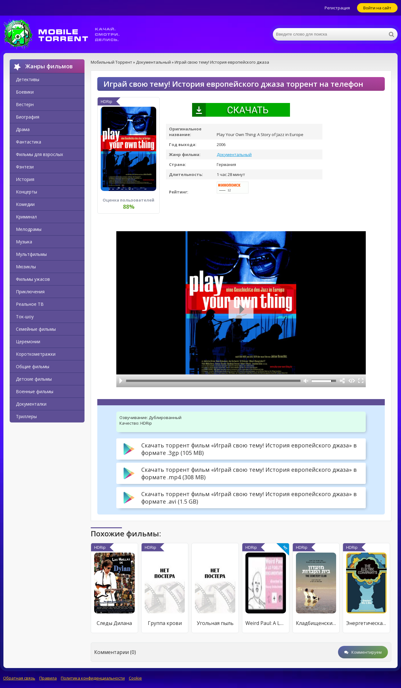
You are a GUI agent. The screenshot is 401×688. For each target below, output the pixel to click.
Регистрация (337, 8)
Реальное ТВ (30, 304)
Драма (23, 129)
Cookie (135, 678)
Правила (48, 678)
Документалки (31, 404)
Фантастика (28, 142)
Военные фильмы (34, 391)
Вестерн (25, 104)
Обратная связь (19, 678)
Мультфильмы (31, 254)
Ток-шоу (25, 317)
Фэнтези (25, 167)
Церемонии (28, 341)
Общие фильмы (32, 366)
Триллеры (26, 416)
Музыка (24, 242)
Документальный (234, 154)
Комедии (25, 204)
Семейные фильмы (36, 329)
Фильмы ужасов (33, 279)
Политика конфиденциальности (93, 678)
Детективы (27, 79)
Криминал (26, 217)
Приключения (30, 292)
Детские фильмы (34, 379)
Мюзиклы (26, 267)
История (25, 179)
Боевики (25, 92)
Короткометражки (36, 354)
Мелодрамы (28, 229)
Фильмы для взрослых (39, 154)
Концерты (26, 192)
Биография (27, 117)
